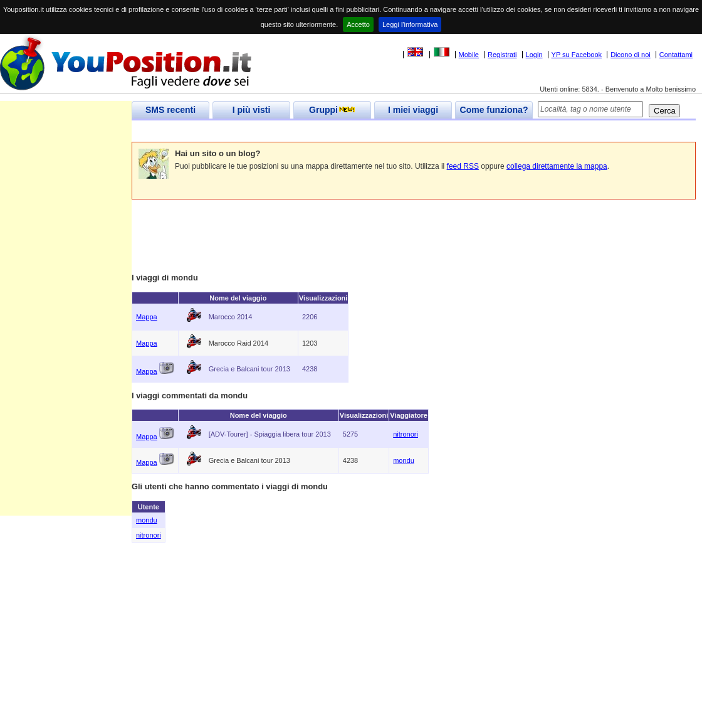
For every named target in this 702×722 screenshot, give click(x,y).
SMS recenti (170, 110)
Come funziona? (494, 110)
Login (534, 54)
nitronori (405, 434)
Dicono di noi (630, 54)
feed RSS (463, 166)
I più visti (252, 110)
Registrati (502, 54)
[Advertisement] (360, 131)
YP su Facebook (577, 54)
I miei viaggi (413, 110)
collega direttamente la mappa (556, 166)
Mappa (146, 317)
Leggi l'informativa (409, 24)
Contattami (676, 54)
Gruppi (332, 110)
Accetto (358, 24)
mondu (403, 460)
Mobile (469, 54)
